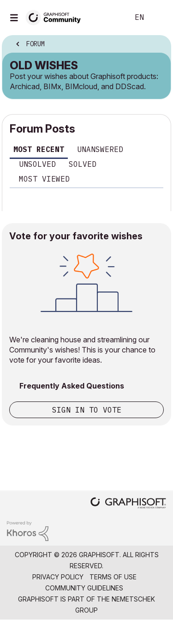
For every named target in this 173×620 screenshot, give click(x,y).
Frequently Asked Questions (71, 385)
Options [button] (158, 45)
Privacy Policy (58, 577)
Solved (82, 164)
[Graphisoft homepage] (128, 504)
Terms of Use (113, 577)
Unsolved (37, 164)
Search (108, 17)
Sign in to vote (86, 409)
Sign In (158, 17)
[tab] (39, 150)
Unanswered (100, 149)
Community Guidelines (84, 588)
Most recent (38, 149)
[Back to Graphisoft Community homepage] (56, 17)
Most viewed (44, 178)
